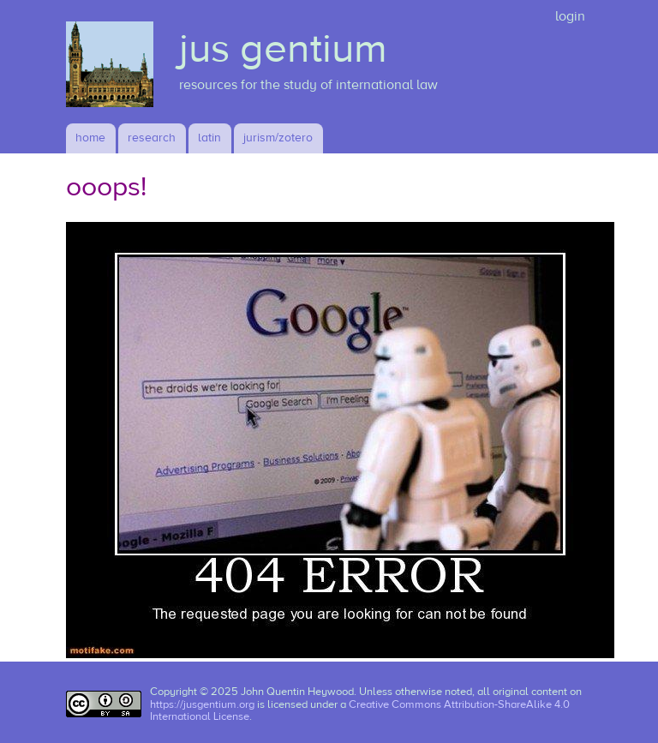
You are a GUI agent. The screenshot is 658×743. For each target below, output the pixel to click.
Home (90, 138)
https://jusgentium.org (202, 704)
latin (209, 138)
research (152, 138)
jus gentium (283, 49)
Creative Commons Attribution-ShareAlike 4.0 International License (360, 711)
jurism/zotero (278, 138)
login (570, 16)
